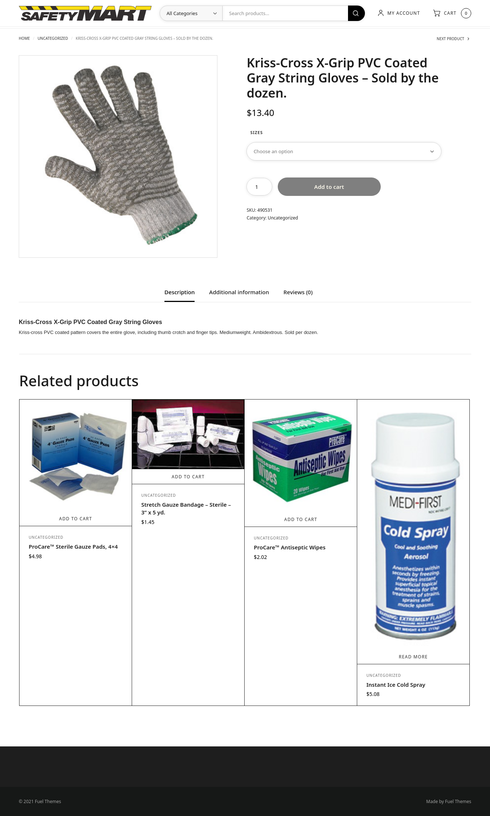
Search (356, 13)
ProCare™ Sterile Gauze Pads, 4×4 (73, 546)
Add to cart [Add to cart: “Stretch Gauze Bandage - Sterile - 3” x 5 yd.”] (188, 477)
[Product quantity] (259, 187)
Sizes (256, 132)
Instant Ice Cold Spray (395, 684)
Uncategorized (53, 38)
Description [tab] (179, 292)
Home (24, 38)
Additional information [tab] (239, 292)
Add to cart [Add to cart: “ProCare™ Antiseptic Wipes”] (300, 519)
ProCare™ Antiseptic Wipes (290, 547)
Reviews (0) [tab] (298, 292)
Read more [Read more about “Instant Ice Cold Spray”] (413, 657)
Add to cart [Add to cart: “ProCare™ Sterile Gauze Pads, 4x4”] (75, 519)
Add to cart (329, 186)
